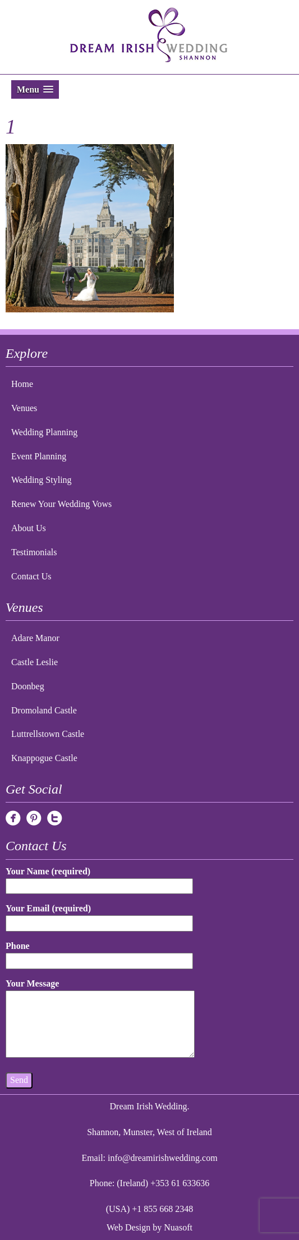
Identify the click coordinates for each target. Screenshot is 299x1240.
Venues (24, 408)
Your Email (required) (99, 916)
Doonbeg (27, 686)
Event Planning (38, 456)
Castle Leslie (34, 662)
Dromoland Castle (44, 710)
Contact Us (31, 576)
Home (22, 384)
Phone (99, 953)
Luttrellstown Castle (47, 734)
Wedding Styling (41, 480)
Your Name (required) (99, 878)
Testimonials (34, 552)
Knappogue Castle (44, 758)
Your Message (100, 1019)
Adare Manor (35, 638)
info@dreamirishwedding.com (163, 1158)
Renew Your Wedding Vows (61, 504)
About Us (28, 528)
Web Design (128, 1227)
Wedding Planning (44, 432)
